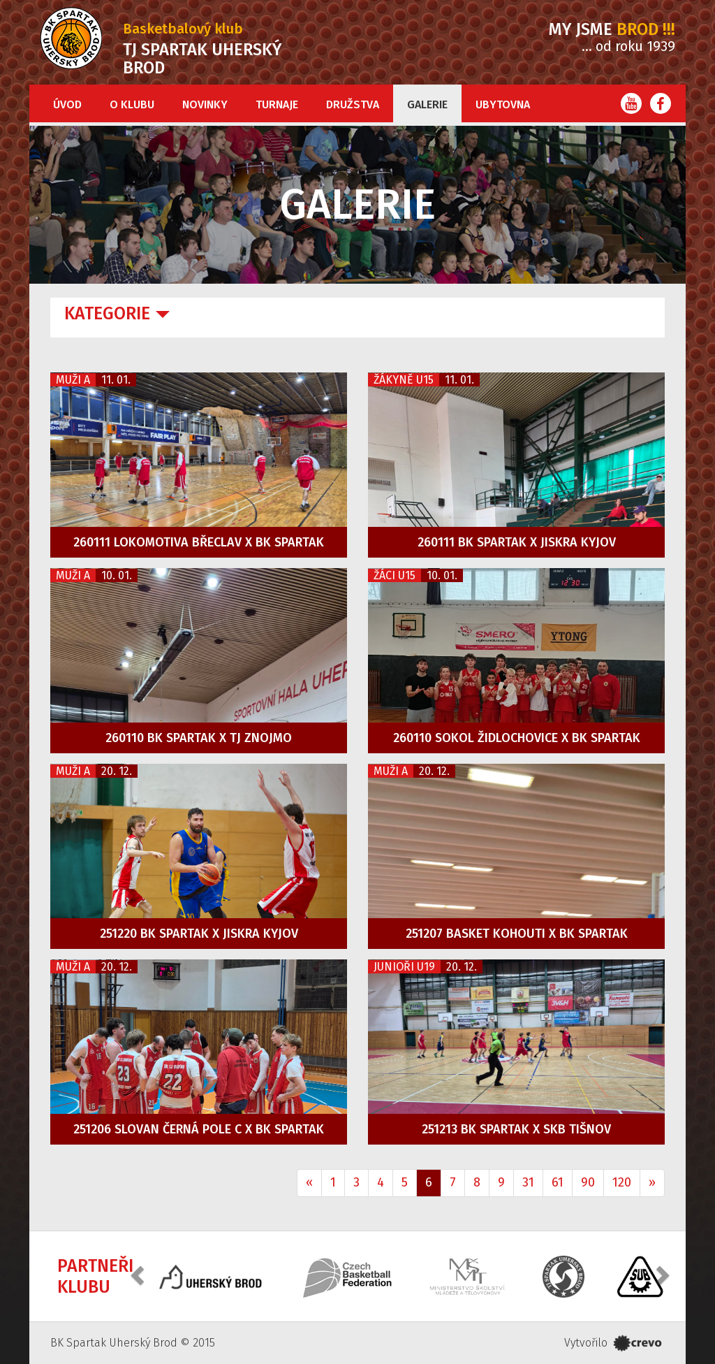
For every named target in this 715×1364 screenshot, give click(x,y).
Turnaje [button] (277, 104)
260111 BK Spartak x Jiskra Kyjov (517, 542)
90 (588, 1182)
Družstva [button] (352, 104)
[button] (138, 1275)
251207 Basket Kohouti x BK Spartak (517, 933)
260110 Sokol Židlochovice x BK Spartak (516, 738)
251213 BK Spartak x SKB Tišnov (516, 1129)
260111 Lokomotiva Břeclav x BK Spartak (198, 542)
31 (528, 1182)
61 (557, 1182)
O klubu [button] (132, 104)
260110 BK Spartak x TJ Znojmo (198, 738)
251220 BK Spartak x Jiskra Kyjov (199, 933)
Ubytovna (503, 104)
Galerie (427, 104)
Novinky (205, 104)
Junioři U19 (404, 966)
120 (621, 1182)
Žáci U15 (394, 575)
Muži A (73, 379)
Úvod (67, 104)
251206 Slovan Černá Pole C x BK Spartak (198, 1129)
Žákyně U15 (404, 379)
